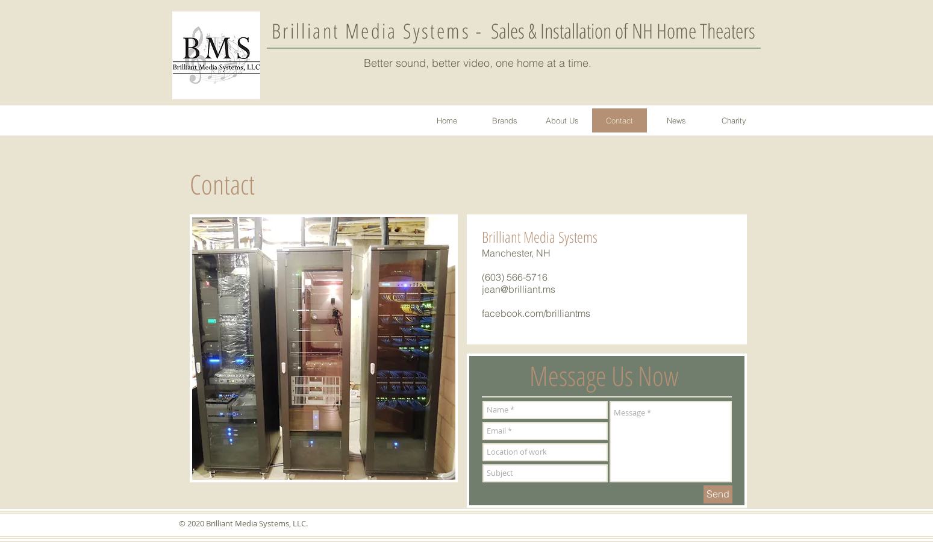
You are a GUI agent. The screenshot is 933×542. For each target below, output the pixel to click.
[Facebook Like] (664, 272)
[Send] (718, 494)
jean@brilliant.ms (518, 289)
